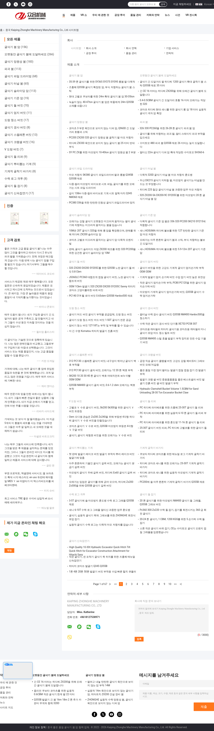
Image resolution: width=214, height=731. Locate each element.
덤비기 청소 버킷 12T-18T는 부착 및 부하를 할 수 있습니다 (101, 325)
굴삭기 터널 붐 (13, 83)
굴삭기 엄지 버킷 (15, 112)
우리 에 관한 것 (100, 15)
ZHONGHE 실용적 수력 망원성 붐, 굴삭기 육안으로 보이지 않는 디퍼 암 (110, 701)
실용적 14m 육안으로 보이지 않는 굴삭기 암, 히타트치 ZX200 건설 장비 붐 (110, 692)
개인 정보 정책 (37, 727)
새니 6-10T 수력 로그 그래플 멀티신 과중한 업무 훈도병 (99, 509)
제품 (72, 15)
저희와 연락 (152, 15)
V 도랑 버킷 (11, 149)
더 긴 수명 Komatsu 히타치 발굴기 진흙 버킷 (93, 331)
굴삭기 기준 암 (13, 98)
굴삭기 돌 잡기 (13, 186)
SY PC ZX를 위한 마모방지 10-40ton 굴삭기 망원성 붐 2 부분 (102, 152)
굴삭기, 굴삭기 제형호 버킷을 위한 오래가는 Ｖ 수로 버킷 (100, 435)
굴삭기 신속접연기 (16, 193)
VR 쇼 (84, 15)
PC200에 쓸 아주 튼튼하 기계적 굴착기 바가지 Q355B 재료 (172, 481)
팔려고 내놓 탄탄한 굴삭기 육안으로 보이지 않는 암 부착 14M (110, 683)
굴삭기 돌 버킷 (13, 105)
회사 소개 (91, 48)
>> (175, 584)
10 (170, 584)
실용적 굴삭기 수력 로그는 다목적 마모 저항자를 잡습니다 (101, 524)
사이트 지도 (6, 707)
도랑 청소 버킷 (13, 120)
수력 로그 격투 (13, 178)
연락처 (170, 53)
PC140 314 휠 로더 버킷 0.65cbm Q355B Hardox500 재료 (101, 295)
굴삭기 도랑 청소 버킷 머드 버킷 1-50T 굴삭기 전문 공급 (100, 320)
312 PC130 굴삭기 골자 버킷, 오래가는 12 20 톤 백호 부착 (101, 370)
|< (110, 584)
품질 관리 (135, 15)
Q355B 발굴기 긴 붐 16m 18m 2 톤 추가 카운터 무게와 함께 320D (57, 701)
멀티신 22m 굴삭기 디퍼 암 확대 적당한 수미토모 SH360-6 (172, 152)
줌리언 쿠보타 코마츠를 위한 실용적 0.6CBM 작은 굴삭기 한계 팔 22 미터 (54, 692)
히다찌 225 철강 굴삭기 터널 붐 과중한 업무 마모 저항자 (171, 189)
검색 (163, 4)
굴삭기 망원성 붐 (15, 61)
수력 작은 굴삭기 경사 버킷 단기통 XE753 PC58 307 (168, 323)
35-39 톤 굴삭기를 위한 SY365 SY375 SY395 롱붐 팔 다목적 (102, 81)
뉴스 (167, 15)
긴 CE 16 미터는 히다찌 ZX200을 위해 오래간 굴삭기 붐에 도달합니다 (58, 683)
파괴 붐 (9, 69)
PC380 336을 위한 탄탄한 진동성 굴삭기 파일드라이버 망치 (102, 202)
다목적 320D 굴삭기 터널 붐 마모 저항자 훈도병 (166, 174)
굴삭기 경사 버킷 (15, 127)
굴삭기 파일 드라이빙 (18, 76)
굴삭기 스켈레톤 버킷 (18, 134)
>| (181, 584)
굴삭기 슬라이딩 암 (16, 91)
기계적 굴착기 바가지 (18, 171)
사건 (177, 15)
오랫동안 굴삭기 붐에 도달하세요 (25, 54)
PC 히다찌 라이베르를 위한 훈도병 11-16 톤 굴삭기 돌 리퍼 (172, 422)
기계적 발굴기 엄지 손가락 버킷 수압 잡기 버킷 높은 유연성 (172, 277)
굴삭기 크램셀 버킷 (16, 142)
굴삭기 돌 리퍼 (13, 156)
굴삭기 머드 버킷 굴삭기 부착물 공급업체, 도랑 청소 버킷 (100, 314)
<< (115, 584)
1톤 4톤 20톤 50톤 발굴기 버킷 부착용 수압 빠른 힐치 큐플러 (102, 571)
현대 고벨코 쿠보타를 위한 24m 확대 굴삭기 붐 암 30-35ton (101, 96)
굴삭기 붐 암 (12, 47)
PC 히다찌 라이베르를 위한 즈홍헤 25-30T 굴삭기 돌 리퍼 (171, 407)
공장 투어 (119, 15)
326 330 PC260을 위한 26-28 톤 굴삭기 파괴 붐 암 (167, 128)
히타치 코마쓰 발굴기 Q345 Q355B (88, 566)
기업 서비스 (172, 48)
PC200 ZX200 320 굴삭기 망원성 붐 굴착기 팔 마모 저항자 (101, 137)
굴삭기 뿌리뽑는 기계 (18, 164)
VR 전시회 (191, 15)
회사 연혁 (131, 48)
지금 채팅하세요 (182, 4)
